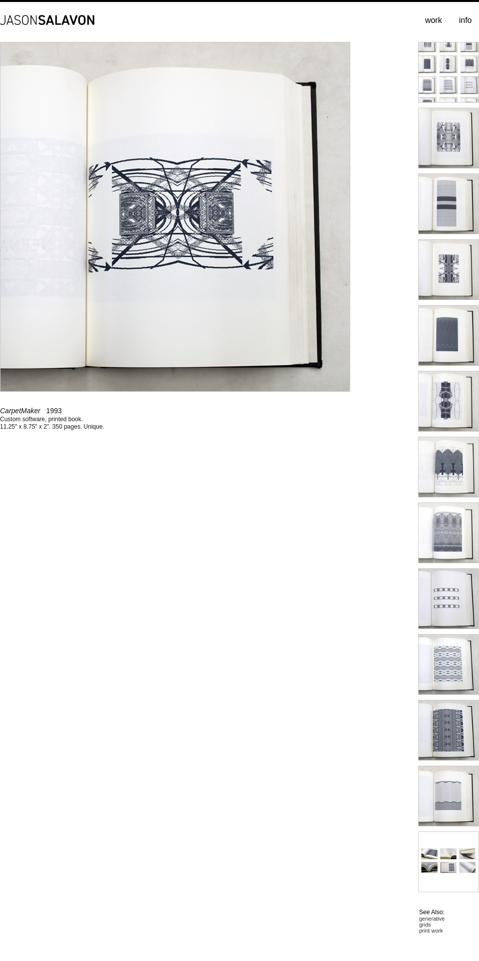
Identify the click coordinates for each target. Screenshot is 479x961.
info (465, 20)
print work (431, 931)
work (433, 20)
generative (432, 919)
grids (425, 925)
